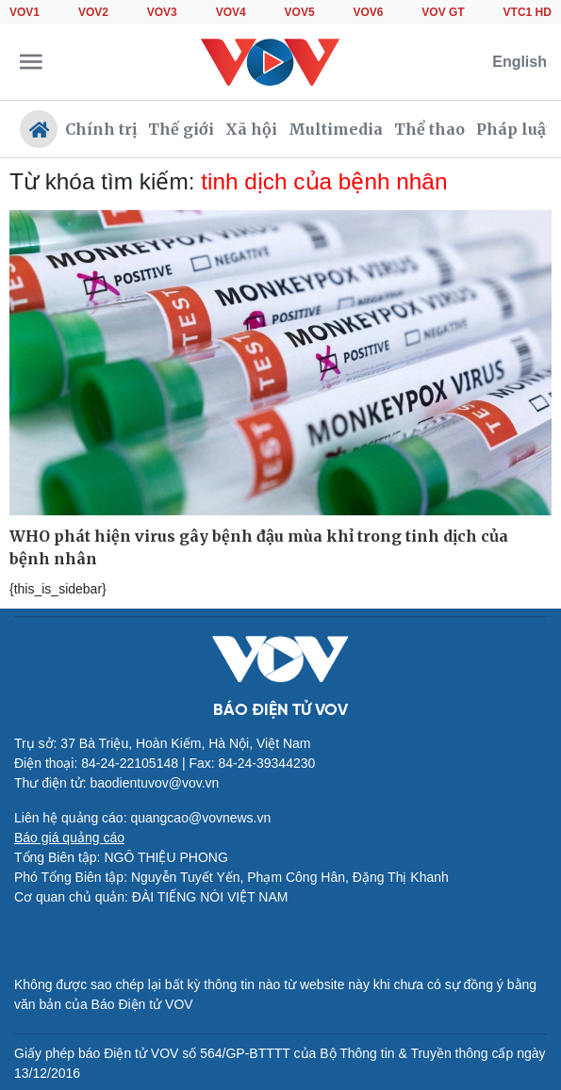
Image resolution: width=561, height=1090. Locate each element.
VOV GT (442, 12)
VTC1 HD (527, 12)
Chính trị (101, 129)
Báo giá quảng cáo (69, 837)
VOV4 (231, 12)
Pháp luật (514, 129)
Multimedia (336, 129)
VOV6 (368, 12)
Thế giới (181, 129)
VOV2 (93, 12)
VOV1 (24, 12)
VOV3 (162, 12)
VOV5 (300, 12)
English (519, 62)
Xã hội (251, 129)
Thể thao (429, 129)
